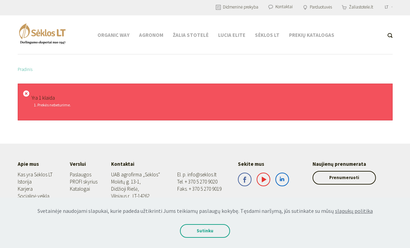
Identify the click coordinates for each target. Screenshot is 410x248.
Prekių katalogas (311, 35)
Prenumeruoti (339, 177)
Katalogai (78, 189)
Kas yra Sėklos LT (35, 174)
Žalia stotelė (191, 35)
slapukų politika (354, 210)
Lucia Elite (231, 35)
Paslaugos (78, 174)
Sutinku (205, 231)
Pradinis (25, 69)
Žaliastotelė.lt (357, 7)
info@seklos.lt (195, 174)
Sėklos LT (267, 35)
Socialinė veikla (33, 196)
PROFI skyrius (81, 181)
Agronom (151, 35)
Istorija (25, 181)
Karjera (25, 189)
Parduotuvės (317, 7)
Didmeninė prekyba (237, 7)
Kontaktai (280, 7)
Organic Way (113, 35)
